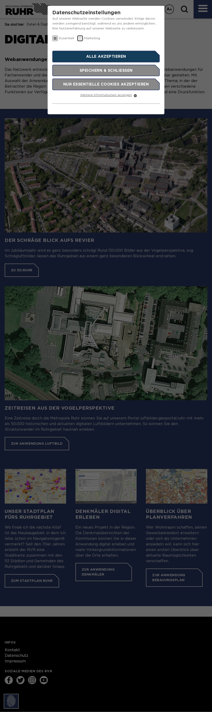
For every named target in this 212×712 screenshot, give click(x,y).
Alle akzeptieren (106, 56)
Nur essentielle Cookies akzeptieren (106, 84)
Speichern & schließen (106, 70)
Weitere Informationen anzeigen (106, 95)
